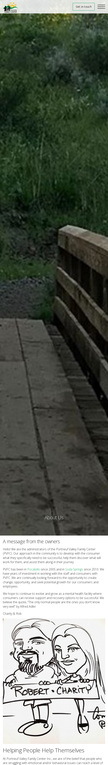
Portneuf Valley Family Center (10, 7)
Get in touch (84, 6)
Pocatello (33, 569)
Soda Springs (74, 569)
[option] (54, 268)
